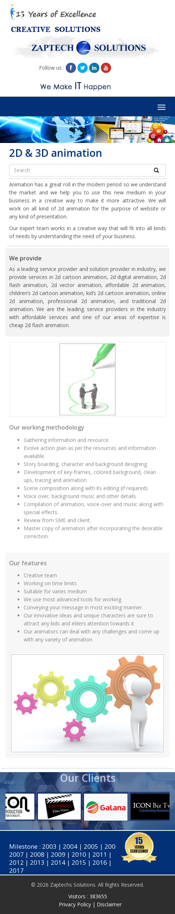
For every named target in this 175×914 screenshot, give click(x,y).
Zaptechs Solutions (72, 884)
